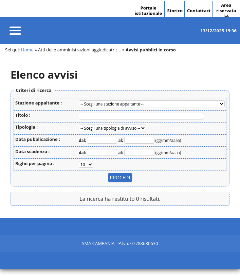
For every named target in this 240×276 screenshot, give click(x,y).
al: (121, 140)
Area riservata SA (226, 10)
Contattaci (198, 10)
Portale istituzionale (148, 10)
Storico (174, 10)
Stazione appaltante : (38, 103)
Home (27, 50)
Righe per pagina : (35, 163)
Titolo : (22, 115)
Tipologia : (26, 127)
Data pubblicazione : (37, 139)
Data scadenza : (32, 151)
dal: (83, 140)
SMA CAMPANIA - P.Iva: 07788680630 (120, 243)
